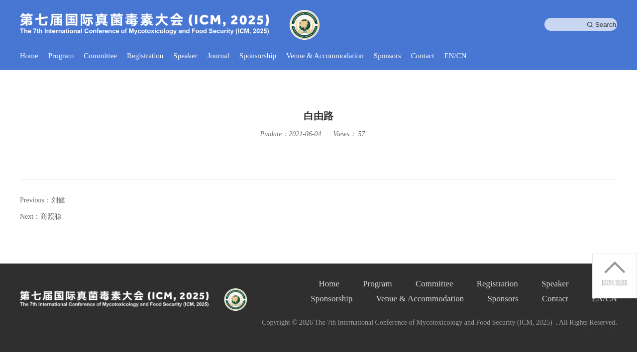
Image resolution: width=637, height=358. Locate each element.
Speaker (185, 56)
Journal (218, 56)
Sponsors (387, 56)
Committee (100, 56)
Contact (422, 56)
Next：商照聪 (40, 216)
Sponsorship (257, 56)
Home (29, 56)
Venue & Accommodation (325, 56)
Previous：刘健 (42, 200)
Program (61, 56)
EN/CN (455, 56)
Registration (145, 56)
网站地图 (601, 333)
